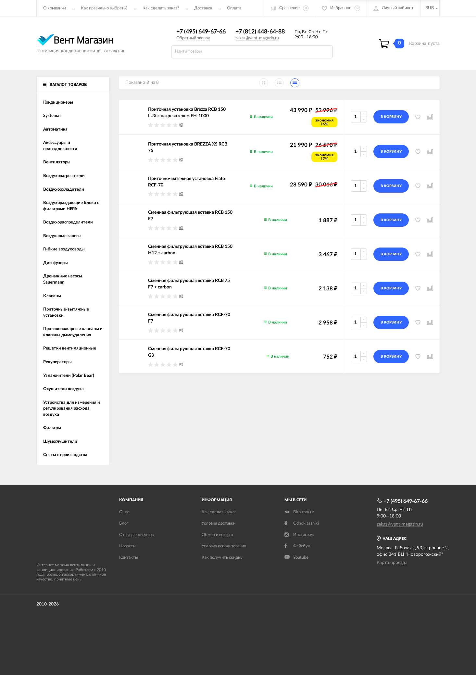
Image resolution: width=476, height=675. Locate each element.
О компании (54, 8)
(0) (181, 125)
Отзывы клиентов (136, 535)
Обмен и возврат (218, 535)
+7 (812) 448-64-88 (260, 32)
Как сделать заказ (219, 512)
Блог (123, 523)
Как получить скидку (222, 557)
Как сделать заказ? (161, 8)
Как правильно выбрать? (104, 8)
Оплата (234, 8)
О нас (124, 512)
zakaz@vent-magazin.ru (257, 38)
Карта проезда (392, 562)
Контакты (128, 557)
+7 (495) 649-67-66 (201, 32)
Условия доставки (218, 523)
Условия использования (224, 546)
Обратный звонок (193, 38)
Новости (127, 546)
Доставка (203, 8)
